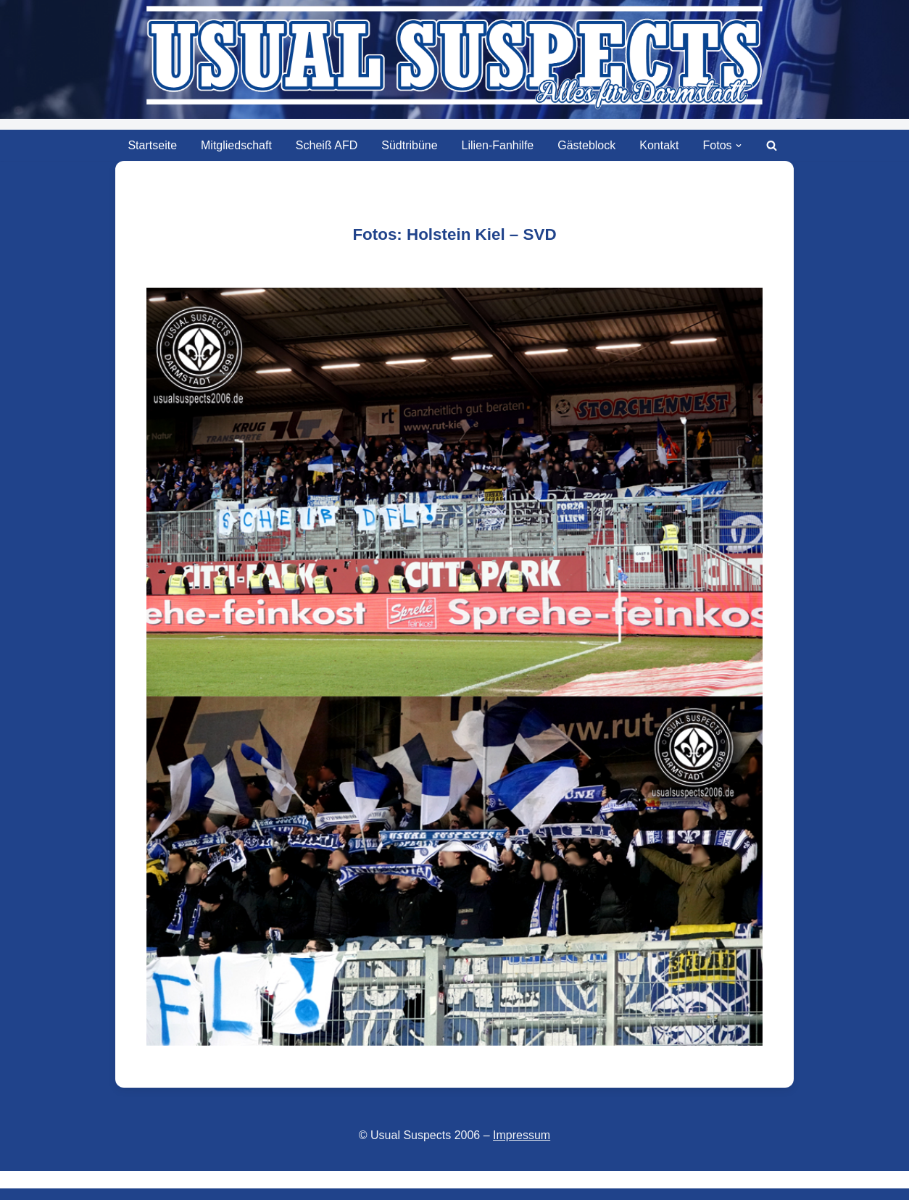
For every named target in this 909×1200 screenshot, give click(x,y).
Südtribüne (409, 145)
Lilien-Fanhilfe (498, 145)
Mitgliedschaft (236, 145)
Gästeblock (586, 145)
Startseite (152, 145)
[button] (739, 146)
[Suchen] (771, 145)
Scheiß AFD (326, 145)
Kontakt (658, 145)
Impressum (521, 1135)
